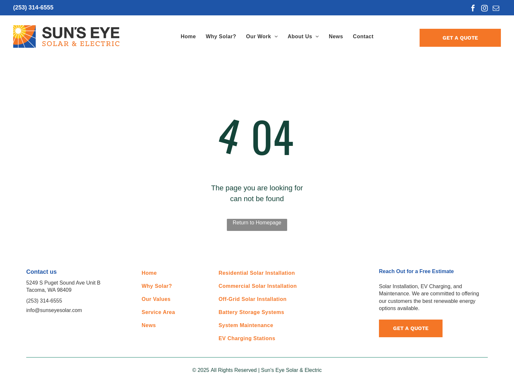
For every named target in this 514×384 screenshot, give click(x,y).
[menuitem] (188, 37)
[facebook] (473, 9)
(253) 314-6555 (33, 7)
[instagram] (484, 9)
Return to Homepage (257, 222)
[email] (496, 9)
